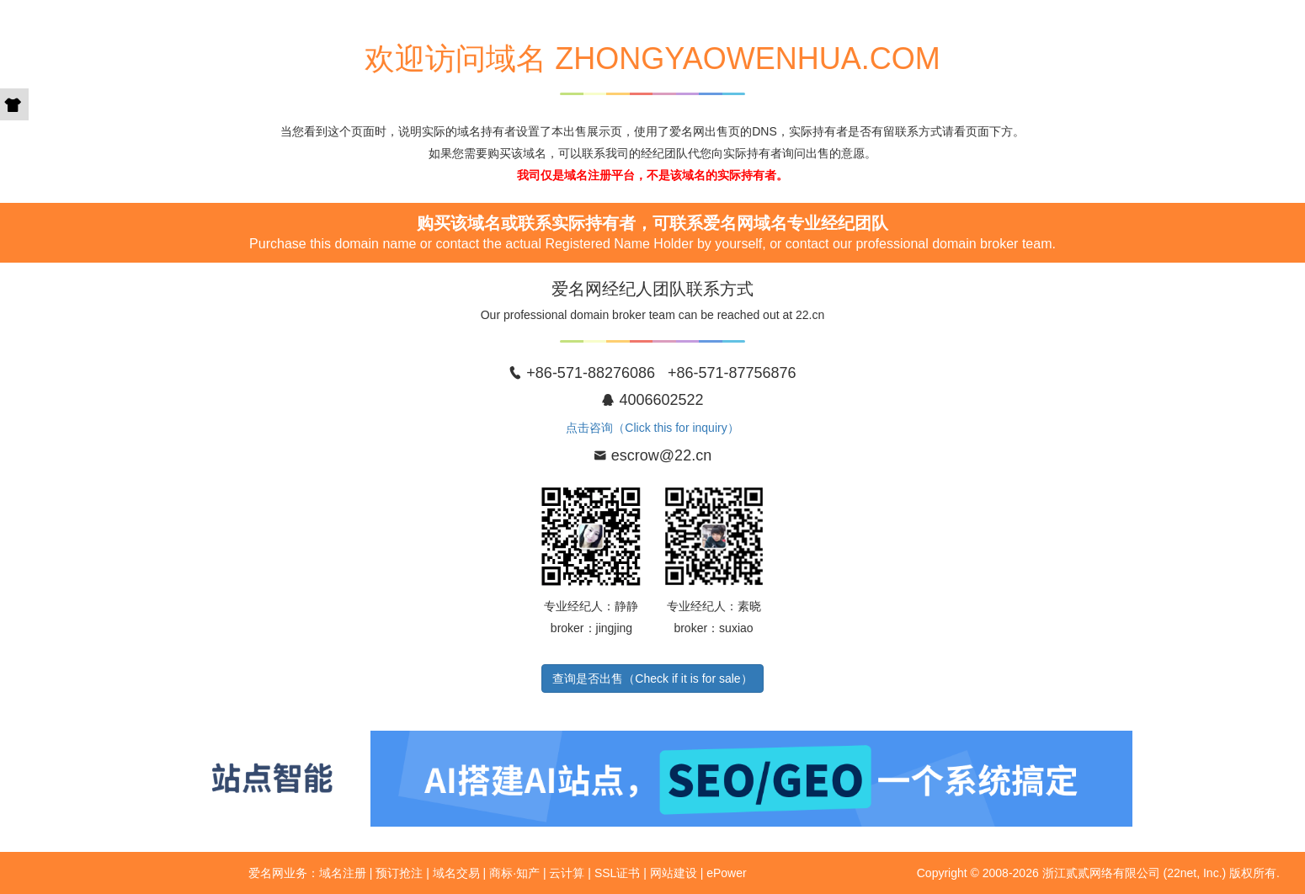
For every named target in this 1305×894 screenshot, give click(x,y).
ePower (726, 873)
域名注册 (342, 873)
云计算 (566, 873)
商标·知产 (514, 873)
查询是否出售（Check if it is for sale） (652, 678)
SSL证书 (617, 873)
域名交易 (456, 873)
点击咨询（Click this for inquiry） (652, 427)
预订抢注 (399, 873)
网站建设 (673, 873)
